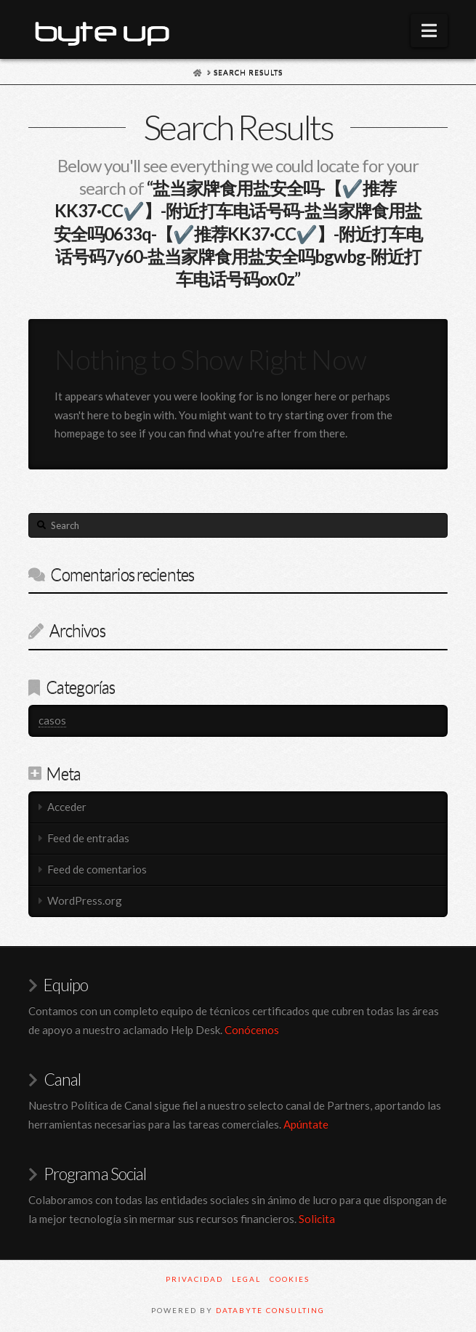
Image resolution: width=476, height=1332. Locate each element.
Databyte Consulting (270, 1310)
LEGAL (246, 1279)
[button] (429, 30)
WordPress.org (84, 900)
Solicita (317, 1218)
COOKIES (290, 1279)
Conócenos (252, 1029)
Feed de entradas (88, 837)
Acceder (66, 806)
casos (52, 720)
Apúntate (305, 1124)
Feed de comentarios (97, 869)
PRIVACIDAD (194, 1279)
